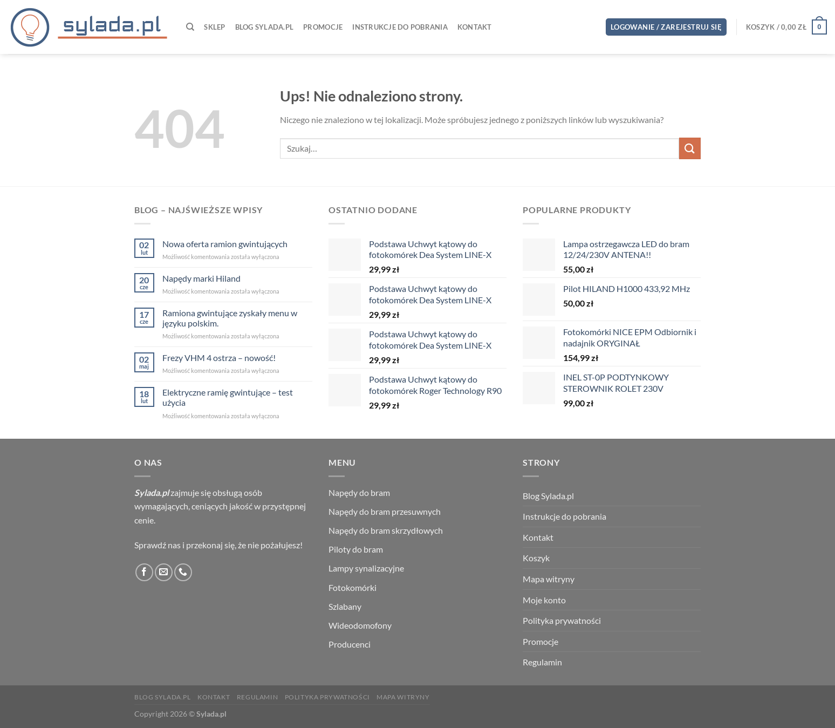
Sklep (214, 27)
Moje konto (544, 600)
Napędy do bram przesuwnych (384, 511)
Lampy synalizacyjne (366, 568)
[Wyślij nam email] (164, 572)
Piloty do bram (355, 549)
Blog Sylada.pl (264, 27)
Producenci (349, 644)
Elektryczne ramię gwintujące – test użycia (227, 397)
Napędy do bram (359, 492)
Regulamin (542, 662)
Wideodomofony (360, 625)
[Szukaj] (190, 27)
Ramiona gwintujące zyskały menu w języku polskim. (229, 318)
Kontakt (474, 27)
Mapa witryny (548, 579)
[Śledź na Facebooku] (144, 572)
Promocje (323, 27)
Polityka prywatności (562, 620)
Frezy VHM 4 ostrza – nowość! (219, 357)
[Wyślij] (690, 148)
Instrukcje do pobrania (400, 27)
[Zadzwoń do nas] (183, 572)
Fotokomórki (352, 587)
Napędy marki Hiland (201, 278)
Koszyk (536, 558)
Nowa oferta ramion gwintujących (225, 244)
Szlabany (344, 606)
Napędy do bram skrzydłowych (385, 530)
